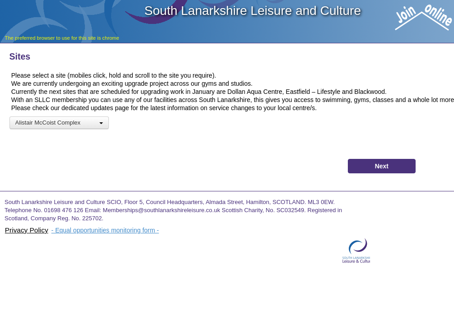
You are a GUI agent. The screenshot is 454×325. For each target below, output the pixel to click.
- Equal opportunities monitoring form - (105, 230)
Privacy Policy (26, 230)
